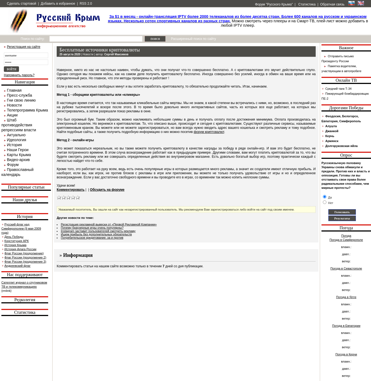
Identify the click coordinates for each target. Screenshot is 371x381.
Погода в (346, 239)
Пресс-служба (19, 95)
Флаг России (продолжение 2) (25, 257)
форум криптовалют (209, 132)
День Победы (13, 236)
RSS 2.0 (86, 4)
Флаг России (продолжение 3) (25, 261)
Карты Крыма (19, 155)
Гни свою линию (21, 100)
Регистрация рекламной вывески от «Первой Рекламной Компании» (109, 224)
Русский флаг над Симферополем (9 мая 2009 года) (21, 228)
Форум (13, 164)
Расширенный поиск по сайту (193, 39)
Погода (346, 235)
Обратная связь (332, 4)
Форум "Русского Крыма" (273, 4)
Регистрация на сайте (23, 47)
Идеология (16, 140)
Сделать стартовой (21, 4)
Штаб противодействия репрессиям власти (18, 125)
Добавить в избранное (58, 4)
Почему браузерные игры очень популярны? (92, 227)
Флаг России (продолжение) (24, 253)
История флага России (20, 249)
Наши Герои (18, 150)
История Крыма (15, 245)
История (14, 145)
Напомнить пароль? (19, 75)
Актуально (16, 135)
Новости (14, 105)
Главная (14, 90)
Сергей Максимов (116, 54)
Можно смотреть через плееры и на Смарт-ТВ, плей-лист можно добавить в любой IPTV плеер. (238, 21)
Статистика (306, 4)
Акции (12, 115)
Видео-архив (18, 159)
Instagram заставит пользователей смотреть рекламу (98, 231)
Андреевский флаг (17, 265)
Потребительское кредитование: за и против (92, 237)
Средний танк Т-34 (338, 88)
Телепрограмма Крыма (27, 110)
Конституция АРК (16, 241)
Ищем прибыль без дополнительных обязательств (96, 234)
